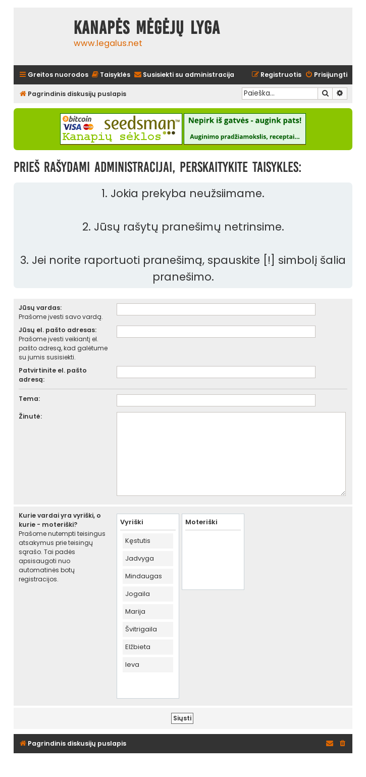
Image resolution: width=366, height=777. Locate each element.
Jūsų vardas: (40, 307)
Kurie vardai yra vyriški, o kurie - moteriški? (60, 520)
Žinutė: (30, 416)
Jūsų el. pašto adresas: (57, 330)
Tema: (29, 398)
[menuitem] (110, 75)
